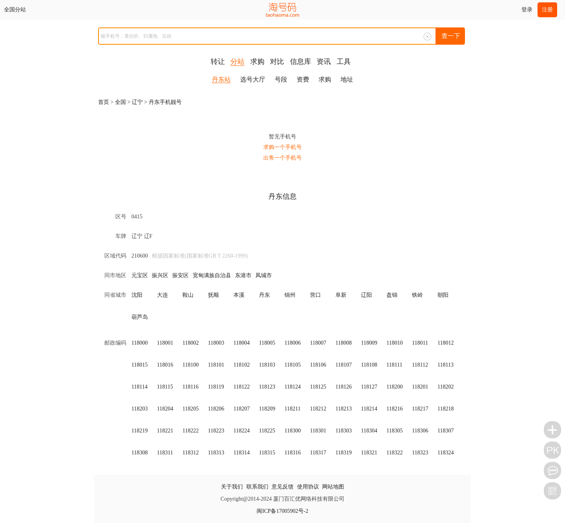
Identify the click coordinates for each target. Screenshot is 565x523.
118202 (445, 387)
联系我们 (257, 487)
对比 (277, 61)
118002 (190, 343)
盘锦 (391, 295)
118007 (318, 343)
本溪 (238, 295)
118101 (216, 365)
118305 (394, 431)
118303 (343, 431)
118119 (216, 387)
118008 (343, 343)
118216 (394, 409)
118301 (318, 431)
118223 (216, 431)
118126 (343, 387)
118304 (369, 431)
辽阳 (366, 295)
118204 (165, 409)
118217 (420, 409)
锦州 (289, 295)
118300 (292, 431)
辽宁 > (140, 102)
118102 (241, 365)
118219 (139, 431)
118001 (165, 343)
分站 (237, 61)
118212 (318, 409)
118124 (292, 387)
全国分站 (15, 10)
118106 (318, 365)
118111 (394, 365)
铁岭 (417, 295)
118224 (241, 431)
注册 (547, 10)
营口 (315, 295)
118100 (190, 365)
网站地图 (333, 487)
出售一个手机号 (282, 158)
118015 (139, 365)
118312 (190, 453)
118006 (292, 343)
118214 (369, 409)
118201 (420, 387)
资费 (303, 79)
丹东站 (221, 79)
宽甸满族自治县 (212, 275)
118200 (394, 387)
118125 (318, 387)
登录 (526, 10)
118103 (267, 365)
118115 (165, 387)
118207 (241, 409)
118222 (190, 431)
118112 (420, 365)
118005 (267, 343)
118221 (165, 431)
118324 (445, 453)
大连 (162, 295)
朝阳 (442, 295)
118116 (190, 387)
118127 (369, 387)
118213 (343, 409)
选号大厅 (252, 79)
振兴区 (160, 275)
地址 (347, 79)
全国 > (123, 102)
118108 (369, 365)
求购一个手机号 (282, 147)
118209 (267, 409)
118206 (216, 409)
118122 (241, 387)
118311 (165, 453)
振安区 (180, 275)
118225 (267, 431)
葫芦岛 (139, 317)
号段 (281, 79)
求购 (257, 61)
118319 (343, 453)
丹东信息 (282, 196)
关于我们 (232, 487)
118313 (216, 453)
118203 (139, 409)
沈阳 (136, 295)
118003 (216, 343)
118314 (241, 453)
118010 (394, 343)
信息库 (300, 61)
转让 (218, 61)
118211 (292, 409)
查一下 (450, 36)
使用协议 (308, 487)
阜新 (340, 295)
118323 (420, 453)
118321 (369, 453)
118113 (445, 365)
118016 (165, 365)
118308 (139, 453)
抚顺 (213, 295)
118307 (445, 431)
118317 (318, 453)
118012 (445, 343)
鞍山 (187, 295)
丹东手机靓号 (165, 102)
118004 (241, 343)
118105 (292, 365)
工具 (344, 61)
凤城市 (263, 275)
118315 (267, 453)
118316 (292, 453)
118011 (420, 343)
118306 (420, 431)
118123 (267, 387)
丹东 (264, 295)
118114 (139, 387)
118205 (190, 409)
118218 (445, 409)
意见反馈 (282, 487)
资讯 (324, 61)
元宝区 (139, 275)
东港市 (243, 275)
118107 (343, 365)
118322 (394, 453)
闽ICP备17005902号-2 (282, 511)
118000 (139, 343)
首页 (103, 102)
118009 (369, 343)
